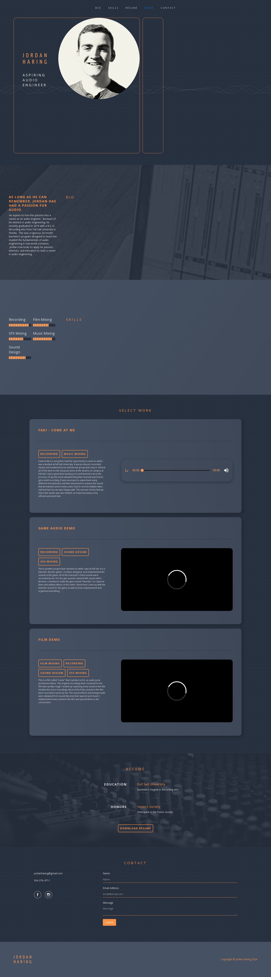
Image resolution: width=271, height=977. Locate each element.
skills (113, 7)
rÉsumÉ (132, 7)
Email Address (111, 888)
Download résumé (135, 828)
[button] (226, 471)
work (149, 7)
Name (106, 873)
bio (98, 7)
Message (108, 902)
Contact (168, 7)
